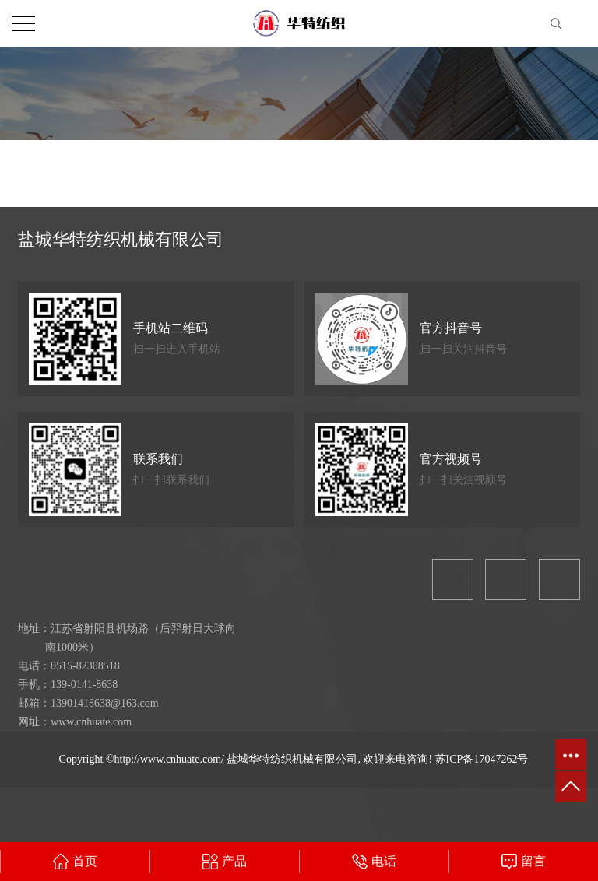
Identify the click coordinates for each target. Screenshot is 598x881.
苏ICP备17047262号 (482, 759)
